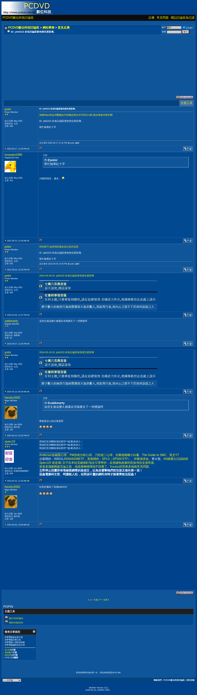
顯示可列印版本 (16, 618)
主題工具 (186, 102)
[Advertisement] (98, 61)
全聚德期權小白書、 (128, 455)
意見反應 (64, 27)
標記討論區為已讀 (182, 17)
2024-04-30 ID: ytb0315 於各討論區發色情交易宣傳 (66, 275)
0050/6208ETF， (76, 458)
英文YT (174, 455)
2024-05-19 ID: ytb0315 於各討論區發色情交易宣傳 (66, 352)
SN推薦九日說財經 (175, 458)
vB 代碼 (8, 650)
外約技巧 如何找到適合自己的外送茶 (58, 246)
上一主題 (94, 600)
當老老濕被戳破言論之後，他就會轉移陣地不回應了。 (74, 466)
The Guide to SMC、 (156, 455)
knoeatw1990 (13, 154)
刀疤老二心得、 (105, 455)
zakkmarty (11, 321)
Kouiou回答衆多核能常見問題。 (131, 466)
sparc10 (10, 441)
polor (8, 109)
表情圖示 (9, 652)
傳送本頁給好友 (16, 622)
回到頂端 (190, 680)
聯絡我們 (158, 680)
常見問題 (163, 17)
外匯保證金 (141, 458)
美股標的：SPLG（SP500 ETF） (109, 458)
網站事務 (48, 27)
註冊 (152, 17)
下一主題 (103, 600)
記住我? (188, 28)
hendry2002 (12, 397)
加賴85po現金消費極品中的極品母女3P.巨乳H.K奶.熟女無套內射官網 (76, 115)
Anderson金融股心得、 (54, 455)
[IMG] (7, 655)
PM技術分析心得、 (82, 455)
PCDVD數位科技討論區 (18, 17)
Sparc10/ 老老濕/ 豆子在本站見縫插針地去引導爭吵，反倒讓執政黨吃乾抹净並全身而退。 (98, 462)
